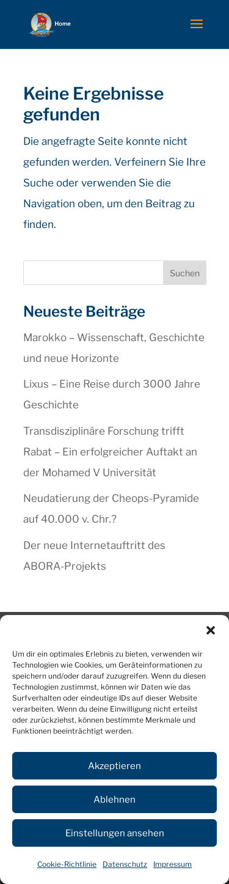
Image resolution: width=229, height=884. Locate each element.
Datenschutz (125, 864)
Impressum (172, 864)
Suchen (185, 273)
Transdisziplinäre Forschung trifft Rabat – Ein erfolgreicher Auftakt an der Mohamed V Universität (110, 452)
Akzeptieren (114, 766)
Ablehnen (114, 799)
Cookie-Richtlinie (66, 864)
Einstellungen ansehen (114, 833)
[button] (211, 630)
